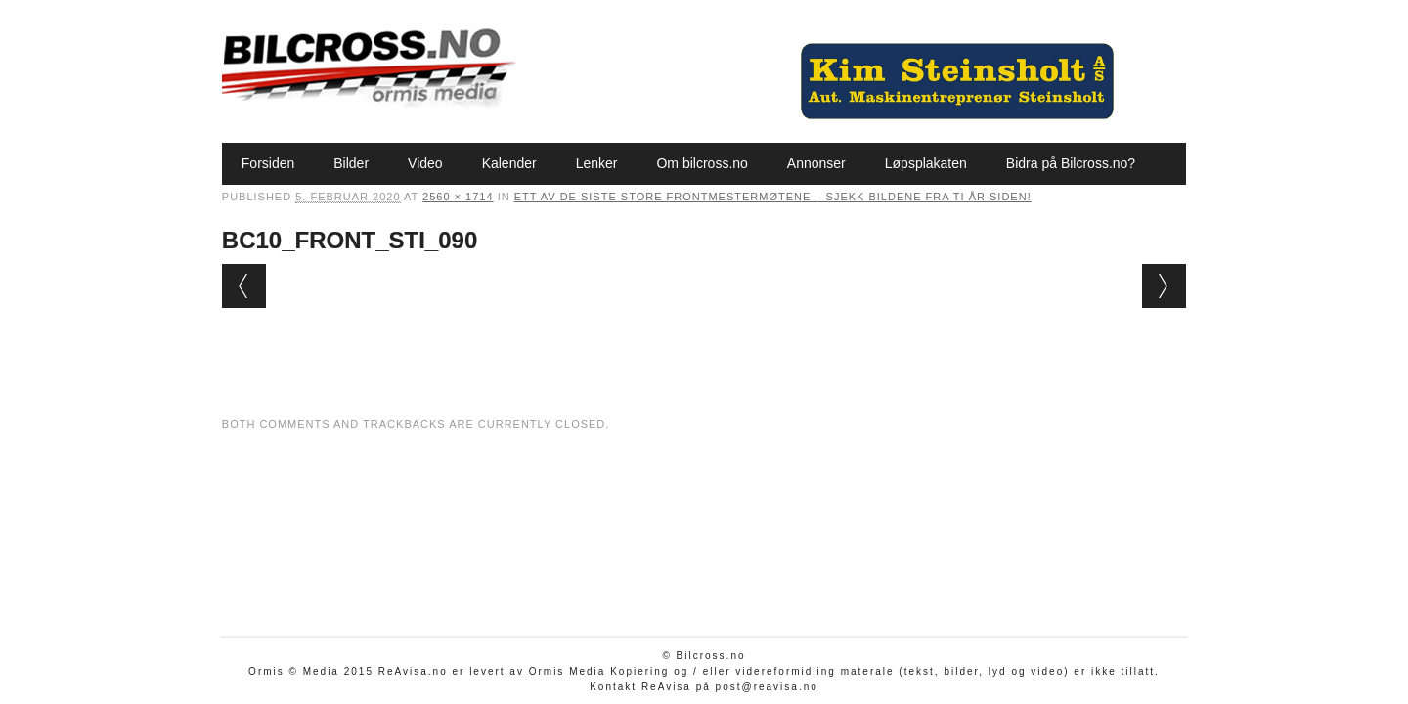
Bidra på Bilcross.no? (1070, 163)
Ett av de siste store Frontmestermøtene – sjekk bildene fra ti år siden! (773, 196)
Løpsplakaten (926, 163)
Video (425, 163)
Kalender (509, 163)
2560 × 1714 (457, 196)
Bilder (351, 163)
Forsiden (268, 163)
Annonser (816, 163)
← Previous (244, 286)
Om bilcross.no (701, 163)
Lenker (597, 163)
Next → (1164, 286)
